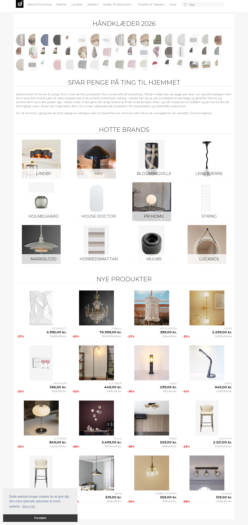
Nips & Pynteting (40, 4)
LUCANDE (209, 258)
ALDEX (228, 328)
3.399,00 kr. (223, 336)
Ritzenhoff (60, 383)
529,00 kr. (59, 391)
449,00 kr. (113, 387)
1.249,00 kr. (58, 446)
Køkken (93, 4)
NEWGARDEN (168, 328)
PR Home (154, 216)
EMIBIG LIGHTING (166, 493)
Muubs (154, 258)
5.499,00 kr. (112, 442)
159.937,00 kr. (112, 336)
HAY (99, 173)
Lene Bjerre (209, 173)
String (209, 216)
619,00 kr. (113, 497)
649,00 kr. (223, 387)
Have (173, 4)
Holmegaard (43, 216)
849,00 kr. (57, 442)
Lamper (77, 4)
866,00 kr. (169, 446)
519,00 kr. (224, 497)
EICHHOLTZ (59, 328)
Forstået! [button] (40, 518)
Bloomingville (154, 173)
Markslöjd (44, 258)
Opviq (118, 493)
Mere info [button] (28, 506)
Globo (173, 383)
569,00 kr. (168, 497)
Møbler (61, 4)
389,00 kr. (168, 332)
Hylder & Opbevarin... (118, 4)
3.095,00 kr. (223, 446)
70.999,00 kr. (110, 332)
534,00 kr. (169, 336)
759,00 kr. (169, 501)
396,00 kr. (58, 387)
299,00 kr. (168, 387)
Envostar (226, 493)
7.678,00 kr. (113, 446)
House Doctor (99, 216)
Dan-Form (225, 438)
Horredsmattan (99, 258)
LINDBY (43, 173)
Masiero (117, 328)
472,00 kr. (170, 391)
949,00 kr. (114, 391)
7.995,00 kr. (57, 336)
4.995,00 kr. (56, 332)
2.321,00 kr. (222, 442)
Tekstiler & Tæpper (151, 4)
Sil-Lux (118, 438)
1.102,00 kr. (224, 391)
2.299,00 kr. (222, 332)
